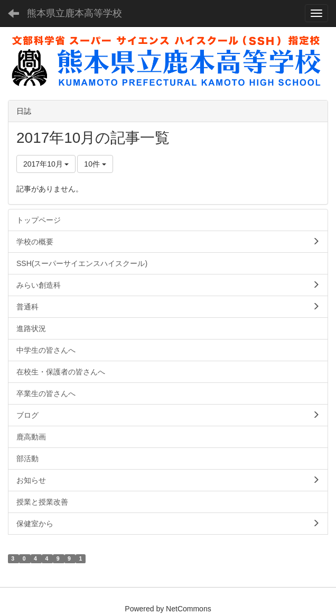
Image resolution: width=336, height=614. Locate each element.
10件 (95, 164)
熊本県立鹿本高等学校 (74, 13)
